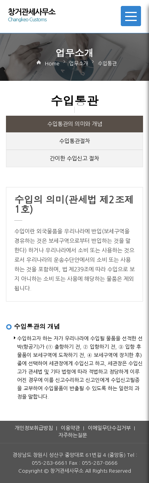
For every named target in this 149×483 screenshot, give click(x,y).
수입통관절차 (74, 141)
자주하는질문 (72, 435)
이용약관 (70, 428)
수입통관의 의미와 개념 (74, 124)
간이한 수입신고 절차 (74, 158)
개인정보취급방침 (34, 428)
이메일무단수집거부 (109, 428)
